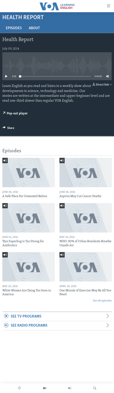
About (34, 28)
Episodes (14, 28)
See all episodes (102, 300)
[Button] (8, 129)
